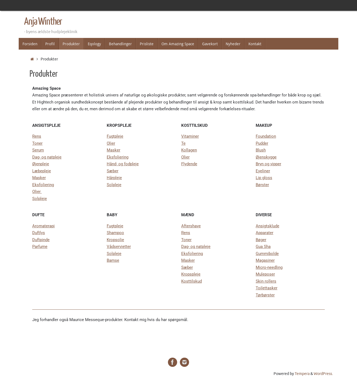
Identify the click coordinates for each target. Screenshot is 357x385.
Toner (37, 143)
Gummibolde (267, 253)
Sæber (112, 171)
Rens (36, 136)
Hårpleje (114, 177)
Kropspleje (190, 274)
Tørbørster (265, 295)
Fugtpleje (115, 136)
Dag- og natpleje (46, 157)
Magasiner (265, 260)
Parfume (39, 246)
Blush (261, 150)
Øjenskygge (266, 157)
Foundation (266, 136)
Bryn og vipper (268, 163)
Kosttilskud (191, 281)
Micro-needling (269, 267)
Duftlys (38, 232)
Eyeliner (263, 171)
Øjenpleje (40, 163)
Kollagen (189, 150)
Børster (262, 184)
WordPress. (323, 373)
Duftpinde (41, 239)
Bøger (261, 239)
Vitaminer (190, 136)
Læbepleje (41, 171)
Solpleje (39, 198)
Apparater (264, 232)
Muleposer (265, 274)
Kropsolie (115, 239)
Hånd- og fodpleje (123, 163)
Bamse (113, 260)
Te (183, 143)
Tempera (302, 373)
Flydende (189, 163)
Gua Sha (263, 246)
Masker (39, 177)
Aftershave (191, 226)
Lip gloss (264, 177)
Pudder (262, 143)
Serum (38, 150)
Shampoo (115, 232)
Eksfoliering (43, 184)
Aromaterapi (43, 226)
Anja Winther (43, 21)
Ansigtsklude (267, 226)
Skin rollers (266, 281)
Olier (37, 191)
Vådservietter (119, 246)
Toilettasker (266, 288)
